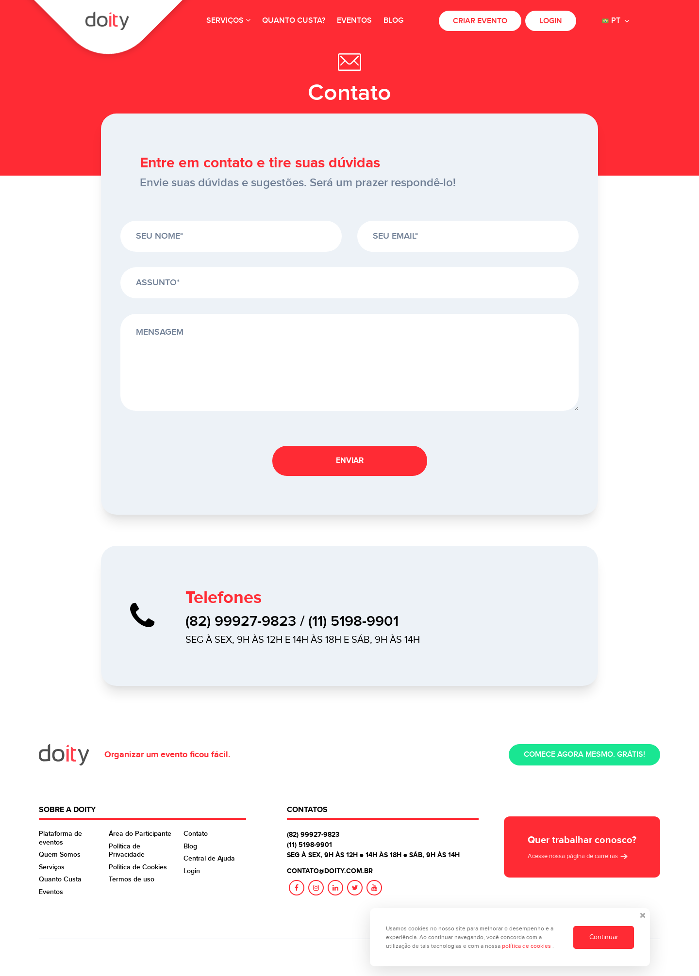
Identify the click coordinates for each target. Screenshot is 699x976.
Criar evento (480, 21)
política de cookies (527, 946)
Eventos (354, 20)
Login (550, 21)
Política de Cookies (138, 867)
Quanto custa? (293, 20)
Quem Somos (60, 854)
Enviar (350, 460)
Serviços (228, 20)
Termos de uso (131, 879)
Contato (195, 834)
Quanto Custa (60, 879)
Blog (393, 20)
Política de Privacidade (127, 850)
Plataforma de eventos (60, 838)
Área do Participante (140, 834)
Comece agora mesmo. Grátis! (584, 754)
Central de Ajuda (209, 858)
